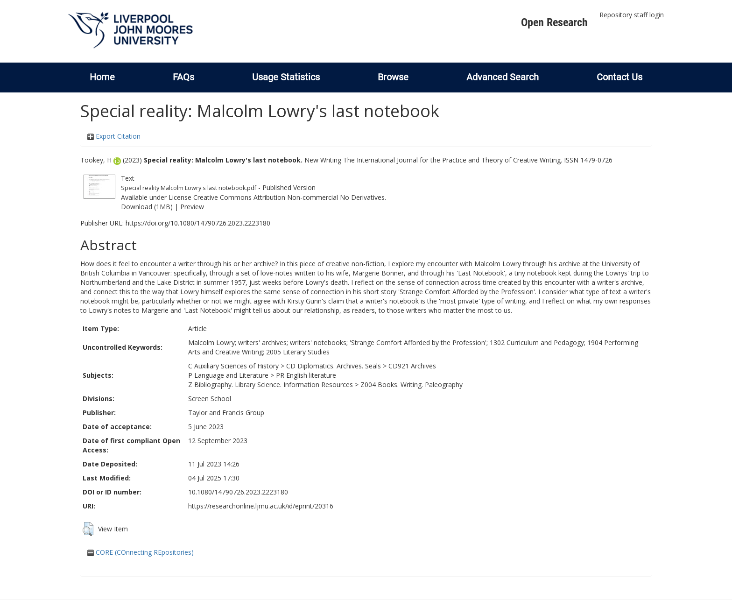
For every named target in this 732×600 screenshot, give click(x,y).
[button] (88, 529)
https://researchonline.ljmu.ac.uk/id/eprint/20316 (260, 505)
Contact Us (619, 77)
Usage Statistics (286, 77)
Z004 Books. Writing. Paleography (411, 384)
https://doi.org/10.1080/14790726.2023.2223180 (198, 223)
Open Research (554, 22)
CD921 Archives (412, 365)
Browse (393, 77)
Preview (192, 206)
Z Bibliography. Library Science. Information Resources (270, 384)
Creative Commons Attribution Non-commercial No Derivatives (289, 197)
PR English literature (306, 375)
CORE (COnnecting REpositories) (140, 552)
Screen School (209, 398)
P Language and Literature (228, 375)
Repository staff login (631, 14)
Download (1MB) (147, 206)
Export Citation (114, 136)
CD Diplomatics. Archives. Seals (333, 365)
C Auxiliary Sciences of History (233, 365)
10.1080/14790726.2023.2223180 (238, 491)
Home (102, 77)
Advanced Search (502, 77)
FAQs (183, 77)
